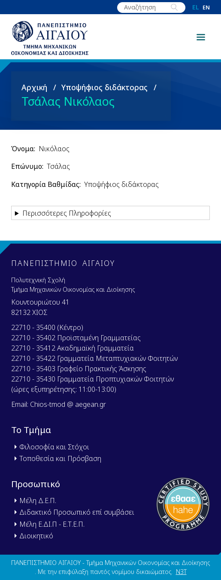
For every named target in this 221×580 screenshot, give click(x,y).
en (206, 7)
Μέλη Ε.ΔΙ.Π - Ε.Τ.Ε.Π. (52, 524)
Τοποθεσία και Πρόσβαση (60, 458)
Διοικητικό (36, 535)
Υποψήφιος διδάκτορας (104, 87)
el (195, 7)
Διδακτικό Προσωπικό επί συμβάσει (76, 512)
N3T (181, 572)
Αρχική (34, 87)
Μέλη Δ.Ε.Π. (37, 500)
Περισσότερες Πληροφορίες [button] (66, 213)
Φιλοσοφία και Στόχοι (54, 447)
